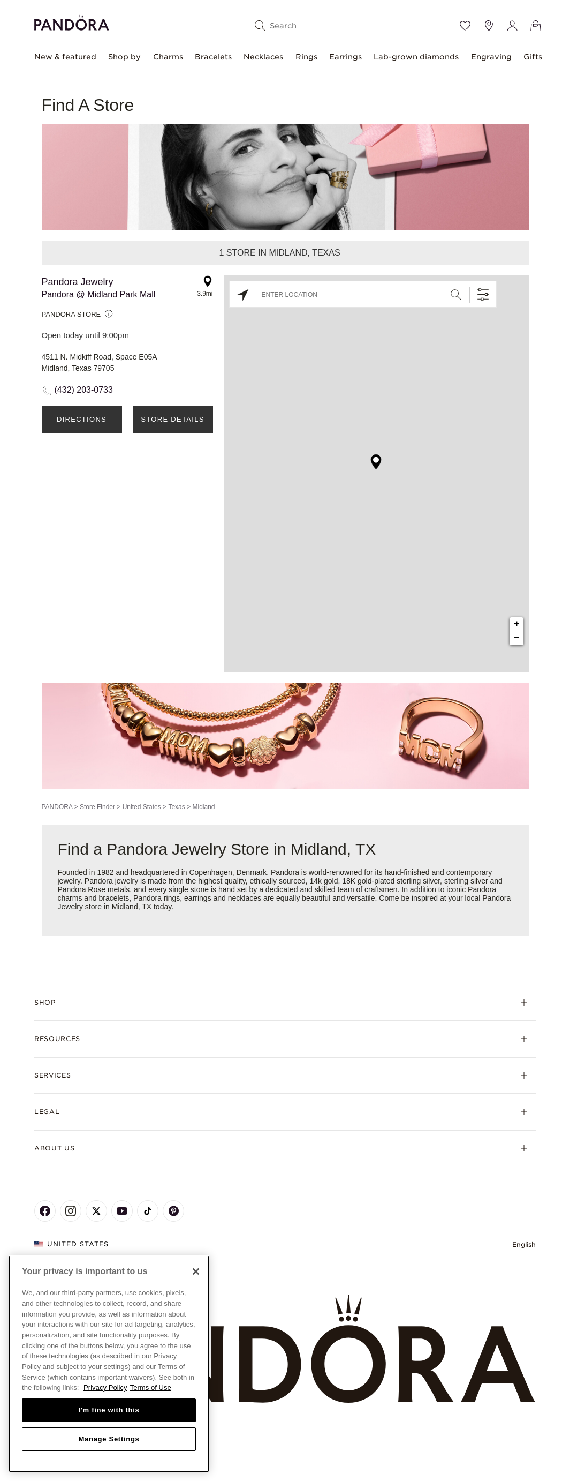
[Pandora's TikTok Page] (147, 1211)
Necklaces (263, 57)
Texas (176, 807)
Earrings (345, 57)
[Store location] (488, 26)
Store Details (172, 419)
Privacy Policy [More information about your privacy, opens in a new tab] (105, 1387)
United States (142, 807)
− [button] (517, 638)
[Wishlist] (465, 26)
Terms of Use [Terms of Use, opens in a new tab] (150, 1387)
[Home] (285, 1349)
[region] (109, 1363)
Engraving (491, 57)
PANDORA (57, 807)
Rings (306, 57)
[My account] (512, 26)
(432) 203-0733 (84, 389)
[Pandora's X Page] (96, 1211)
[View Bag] (536, 26)
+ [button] (517, 624)
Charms (168, 57)
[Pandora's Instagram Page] (70, 1211)
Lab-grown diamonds (416, 57)
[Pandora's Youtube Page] (122, 1211)
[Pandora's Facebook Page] (45, 1211)
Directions (82, 419)
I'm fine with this (109, 1410)
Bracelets (213, 57)
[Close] (196, 1271)
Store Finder (97, 807)
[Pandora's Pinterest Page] (173, 1211)
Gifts (532, 57)
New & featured (65, 57)
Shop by (124, 57)
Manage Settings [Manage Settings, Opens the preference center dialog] (108, 1439)
